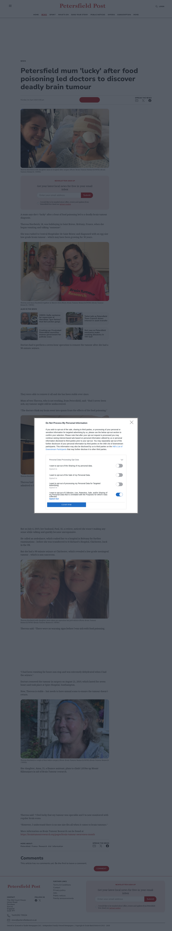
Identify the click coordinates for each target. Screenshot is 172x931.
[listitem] (86, 459)
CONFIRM (67, 505)
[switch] (119, 466)
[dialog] (86, 465)
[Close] (132, 423)
